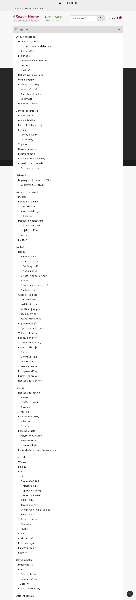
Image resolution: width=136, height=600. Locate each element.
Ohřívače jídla (29, 356)
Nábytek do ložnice (29, 392)
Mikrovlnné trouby (28, 376)
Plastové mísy (29, 290)
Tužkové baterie (30, 168)
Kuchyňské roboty (31, 342)
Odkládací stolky (30, 402)
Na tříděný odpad (31, 309)
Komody (25, 407)
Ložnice (20, 388)
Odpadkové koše (30, 225)
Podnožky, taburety (29, 588)
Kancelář (21, 196)
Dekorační (26, 65)
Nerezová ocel (29, 89)
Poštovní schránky (28, 84)
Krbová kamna (26, 153)
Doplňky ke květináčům (34, 60)
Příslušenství (25, 538)
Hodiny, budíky (26, 120)
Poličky (24, 397)
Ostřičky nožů (31, 266)
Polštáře (25, 421)
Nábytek (20, 457)
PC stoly (23, 239)
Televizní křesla (29, 574)
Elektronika (22, 175)
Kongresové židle (30, 495)
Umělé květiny (26, 79)
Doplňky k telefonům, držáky (34, 180)
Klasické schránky (31, 94)
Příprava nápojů (27, 323)
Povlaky (25, 426)
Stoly (21, 533)
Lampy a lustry (29, 134)
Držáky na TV (25, 564)
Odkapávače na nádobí (34, 285)
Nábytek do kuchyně (30, 380)
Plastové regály (27, 547)
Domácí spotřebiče (27, 110)
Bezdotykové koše (31, 318)
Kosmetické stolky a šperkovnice (37, 450)
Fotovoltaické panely (30, 125)
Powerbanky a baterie (30, 163)
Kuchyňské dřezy (28, 371)
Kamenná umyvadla (27, 192)
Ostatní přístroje (27, 347)
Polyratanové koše (31, 435)
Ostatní (27, 216)
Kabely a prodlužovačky (31, 158)
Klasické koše (28, 299)
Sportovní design (30, 211)
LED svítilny (27, 139)
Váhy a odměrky (27, 333)
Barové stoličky (29, 505)
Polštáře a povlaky (28, 416)
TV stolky (23, 583)
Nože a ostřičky (29, 261)
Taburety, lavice (27, 519)
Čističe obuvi (25, 115)
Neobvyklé (26, 98)
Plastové (25, 70)
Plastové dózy (29, 256)
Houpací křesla (29, 579)
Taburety (26, 524)
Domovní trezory (28, 149)
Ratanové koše (29, 445)
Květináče (24, 55)
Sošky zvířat (27, 51)
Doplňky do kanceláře (30, 220)
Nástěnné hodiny (28, 103)
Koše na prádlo (26, 430)
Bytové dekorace (25, 36)
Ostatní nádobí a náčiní (34, 275)
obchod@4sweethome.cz (31, 8)
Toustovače (27, 361)
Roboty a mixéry (27, 337)
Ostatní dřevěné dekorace (36, 46)
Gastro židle (27, 514)
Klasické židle (28, 206)
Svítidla (22, 129)
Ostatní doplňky (25, 595)
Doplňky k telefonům (33, 184)
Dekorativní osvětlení (30, 75)
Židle (21, 476)
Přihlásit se (72, 2)
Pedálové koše (29, 304)
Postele (25, 411)
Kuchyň (20, 247)
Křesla (21, 471)
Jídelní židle (27, 500)
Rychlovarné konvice (32, 328)
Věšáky (22, 462)
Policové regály (27, 543)
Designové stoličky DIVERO (36, 509)
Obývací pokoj (24, 560)
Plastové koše (28, 440)
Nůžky (24, 235)
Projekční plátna (30, 230)
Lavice (24, 528)
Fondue (25, 352)
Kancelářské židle (28, 201)
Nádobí (22, 251)
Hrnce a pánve (29, 271)
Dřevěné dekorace (29, 41)
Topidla (22, 144)
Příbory (25, 280)
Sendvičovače (29, 366)
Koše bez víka (28, 313)
